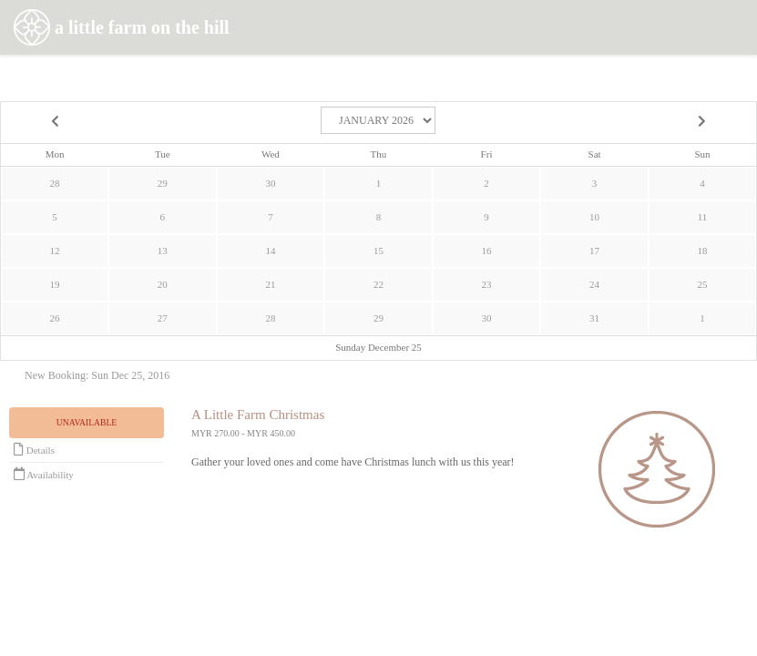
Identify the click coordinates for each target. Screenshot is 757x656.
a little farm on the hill (122, 29)
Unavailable (86, 422)
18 (702, 250)
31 (594, 318)
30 (270, 183)
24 (594, 284)
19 (55, 284)
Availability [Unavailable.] (44, 473)
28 (55, 183)
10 (594, 216)
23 (487, 284)
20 (163, 284)
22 (378, 284)
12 (55, 250)
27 (163, 318)
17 (594, 250)
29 (163, 183)
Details (34, 449)
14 (270, 250)
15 (378, 250)
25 (702, 284)
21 (270, 284)
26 (55, 318)
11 (703, 216)
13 (163, 250)
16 (487, 250)
